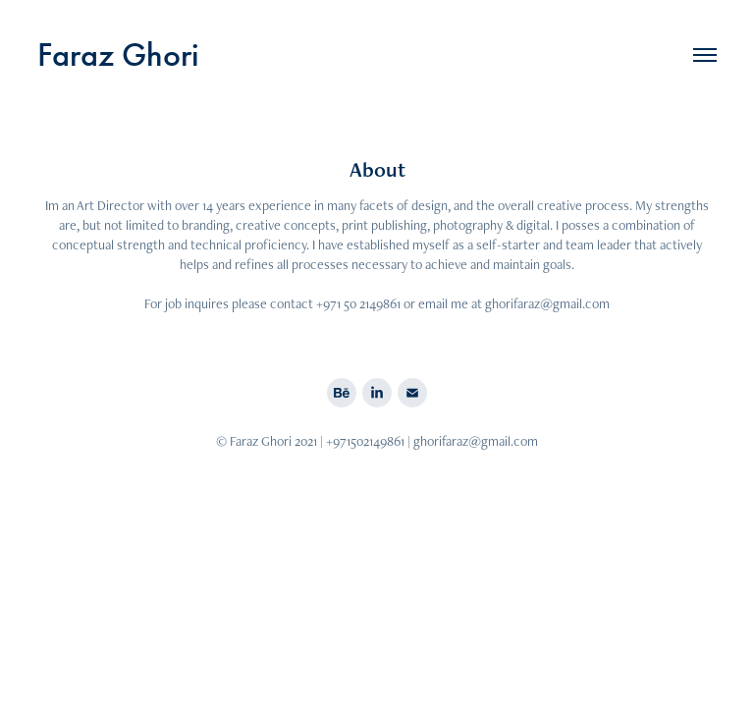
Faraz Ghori (118, 54)
